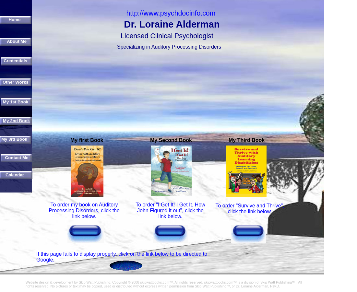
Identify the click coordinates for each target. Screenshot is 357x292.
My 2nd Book (16, 120)
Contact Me (17, 157)
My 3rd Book (14, 139)
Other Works (16, 82)
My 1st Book (16, 101)
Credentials (15, 60)
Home (14, 19)
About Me (17, 41)
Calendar (15, 174)
